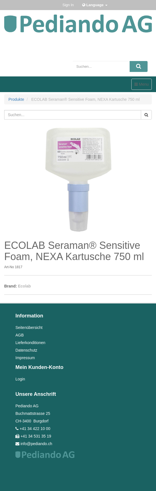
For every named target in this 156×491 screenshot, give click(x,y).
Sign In (68, 5)
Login (20, 379)
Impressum (25, 358)
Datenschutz (26, 350)
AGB (19, 335)
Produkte (16, 99)
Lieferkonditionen (30, 342)
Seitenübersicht (29, 327)
